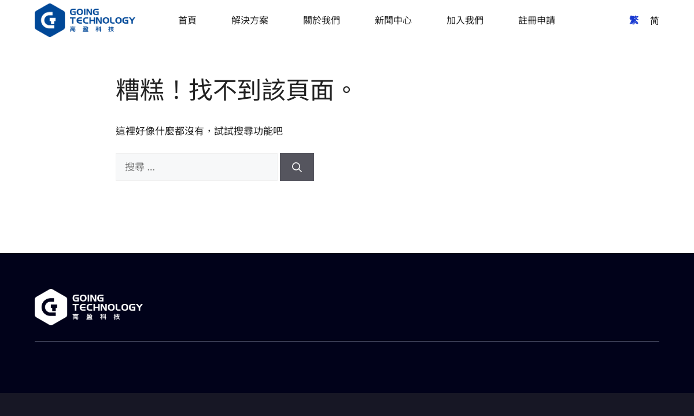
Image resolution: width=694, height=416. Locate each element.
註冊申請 (536, 20)
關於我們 (321, 20)
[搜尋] (297, 167)
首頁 (187, 20)
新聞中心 (393, 20)
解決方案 (249, 20)
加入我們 (464, 20)
